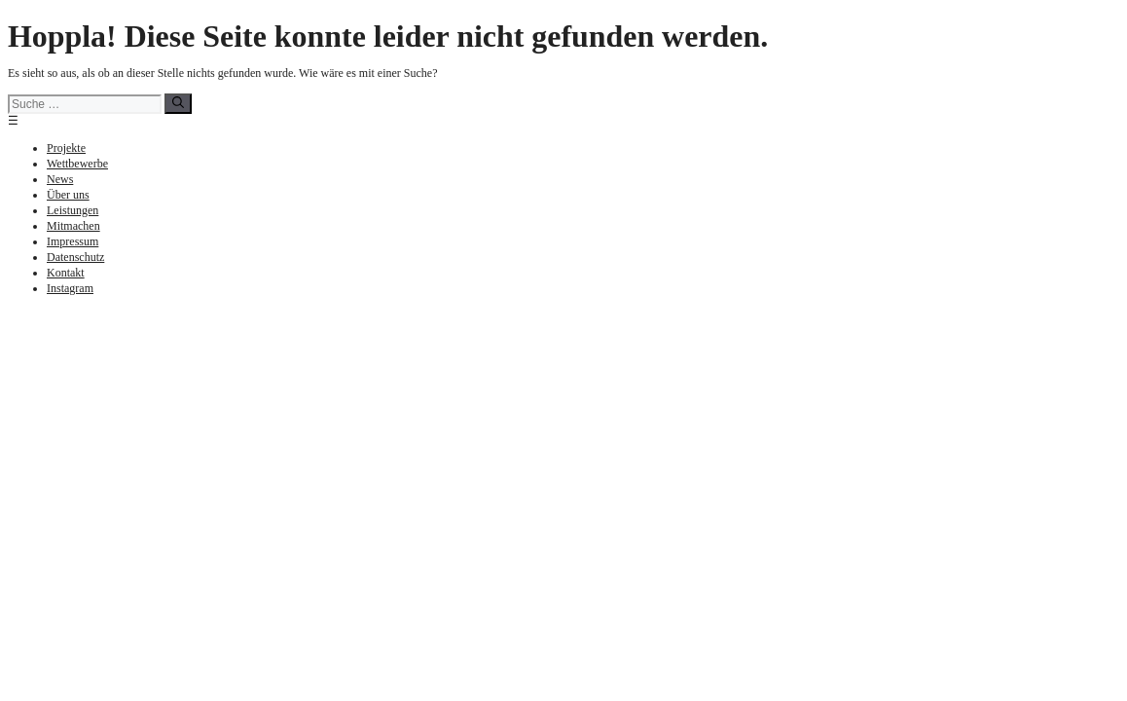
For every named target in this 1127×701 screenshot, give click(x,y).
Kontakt (66, 272)
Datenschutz (75, 257)
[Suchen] (178, 103)
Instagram (70, 288)
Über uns (68, 195)
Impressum (72, 241)
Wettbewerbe (77, 163)
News (60, 179)
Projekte (66, 148)
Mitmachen (73, 226)
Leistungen (72, 210)
